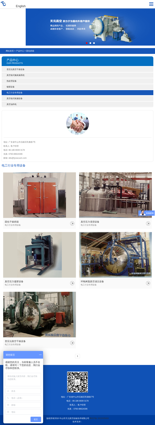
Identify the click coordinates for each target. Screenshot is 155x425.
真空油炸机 (12, 104)
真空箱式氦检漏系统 (16, 75)
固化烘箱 (30, 51)
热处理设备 (12, 81)
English (21, 6)
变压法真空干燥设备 (16, 69)
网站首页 (10, 51)
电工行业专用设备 (15, 92)
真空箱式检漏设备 (15, 98)
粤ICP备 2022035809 (99, 418)
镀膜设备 (11, 87)
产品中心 (20, 51)
